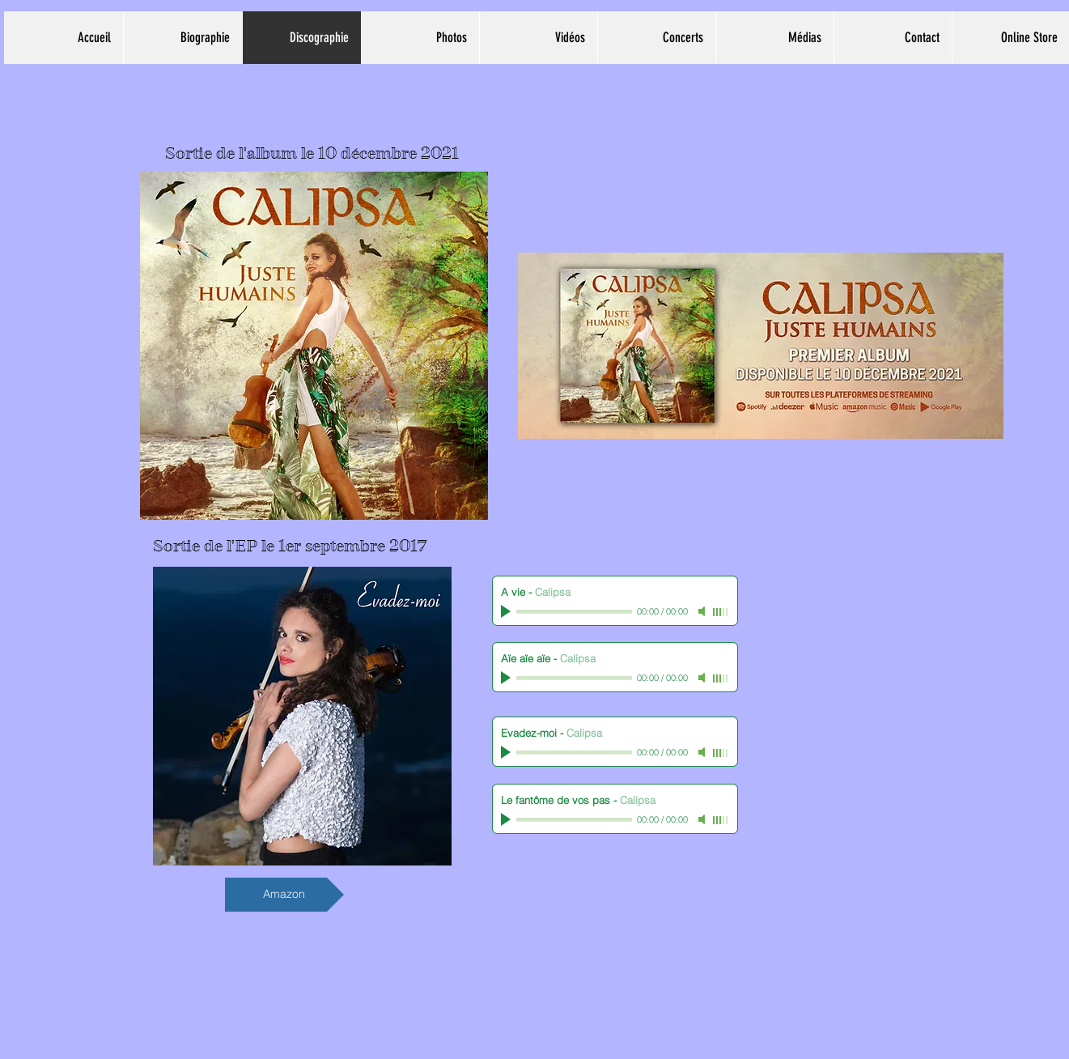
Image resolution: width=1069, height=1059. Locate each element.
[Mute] (703, 611)
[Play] (507, 611)
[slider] (721, 612)
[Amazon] (284, 895)
